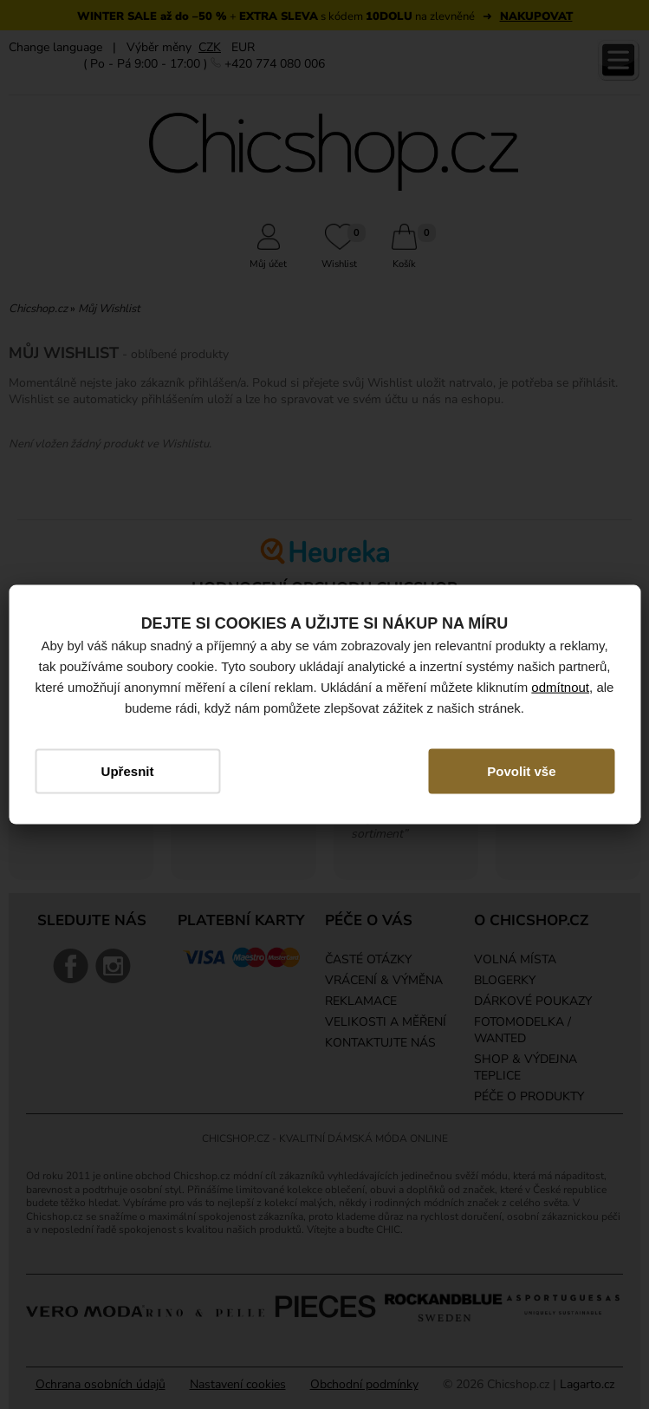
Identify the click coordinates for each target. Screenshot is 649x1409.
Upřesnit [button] (127, 771)
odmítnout (560, 687)
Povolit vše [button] (521, 771)
